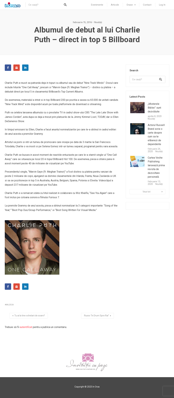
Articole (115, 4)
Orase (130, 4)
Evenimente (97, 4)
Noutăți (98, 22)
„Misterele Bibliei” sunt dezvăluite (154, 107)
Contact (147, 4)
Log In (162, 4)
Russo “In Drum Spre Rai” (96, 315)
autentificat (26, 327)
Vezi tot (146, 191)
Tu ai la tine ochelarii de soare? (29, 315)
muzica (10, 304)
